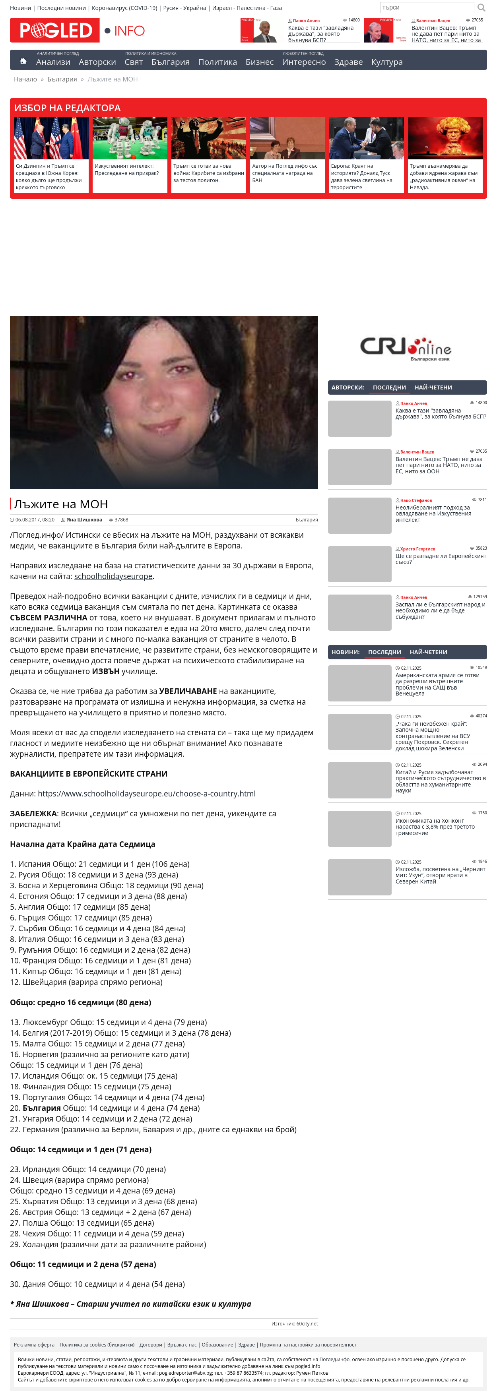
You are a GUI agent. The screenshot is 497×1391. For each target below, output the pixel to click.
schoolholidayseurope (113, 576)
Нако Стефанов (416, 500)
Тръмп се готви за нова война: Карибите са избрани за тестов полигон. (208, 173)
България (170, 61)
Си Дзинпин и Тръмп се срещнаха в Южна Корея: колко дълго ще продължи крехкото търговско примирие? (49, 180)
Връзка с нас (182, 1344)
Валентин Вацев (433, 20)
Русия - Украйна (184, 8)
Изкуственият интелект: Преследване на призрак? (127, 169)
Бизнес (260, 61)
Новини (20, 8)
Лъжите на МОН (61, 504)
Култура (387, 61)
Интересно (304, 61)
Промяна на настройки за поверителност (308, 1344)
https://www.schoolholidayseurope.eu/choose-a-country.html (147, 793)
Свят (133, 61)
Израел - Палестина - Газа (247, 8)
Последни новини (61, 8)
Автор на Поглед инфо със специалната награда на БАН (284, 173)
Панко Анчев (306, 20)
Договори (151, 1344)
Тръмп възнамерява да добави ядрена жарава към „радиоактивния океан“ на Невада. (444, 176)
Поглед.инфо (335, 1359)
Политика (217, 61)
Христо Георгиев (417, 549)
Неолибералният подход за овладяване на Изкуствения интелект (434, 513)
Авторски (97, 61)
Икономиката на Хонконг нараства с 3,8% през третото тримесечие (435, 827)
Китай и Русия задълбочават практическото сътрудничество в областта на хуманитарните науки (441, 781)
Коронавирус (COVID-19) (124, 8)
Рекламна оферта (34, 1344)
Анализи (53, 61)
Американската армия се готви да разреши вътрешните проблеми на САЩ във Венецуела (438, 684)
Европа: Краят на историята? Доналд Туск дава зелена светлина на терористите (362, 176)
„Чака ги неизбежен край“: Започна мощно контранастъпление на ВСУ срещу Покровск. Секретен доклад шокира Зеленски (433, 736)
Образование (217, 1344)
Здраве (348, 61)
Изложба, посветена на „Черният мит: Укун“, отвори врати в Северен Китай (440, 875)
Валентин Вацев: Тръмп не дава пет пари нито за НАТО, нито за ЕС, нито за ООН (446, 37)
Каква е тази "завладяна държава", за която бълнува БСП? (321, 34)
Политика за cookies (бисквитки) (97, 1344)
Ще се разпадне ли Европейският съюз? (441, 559)
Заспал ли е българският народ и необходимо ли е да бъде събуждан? (440, 610)
